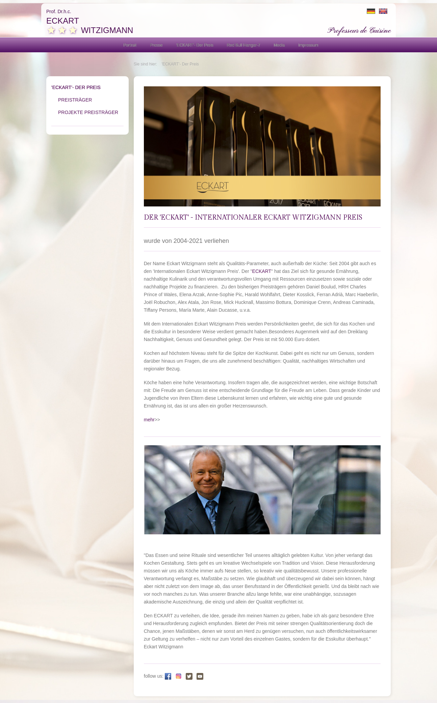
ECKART (262, 271)
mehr (149, 419)
